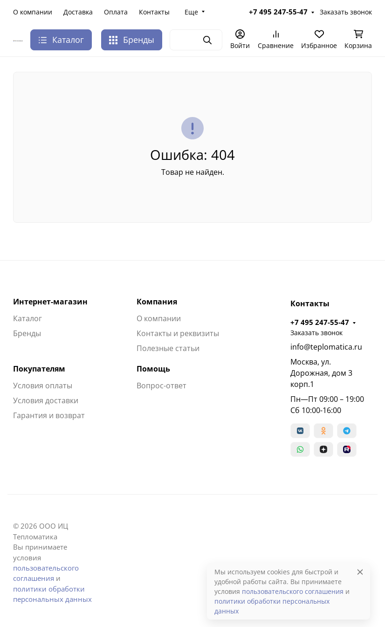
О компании (32, 11)
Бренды (131, 39)
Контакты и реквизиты (178, 333)
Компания (157, 301)
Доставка (78, 11)
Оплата (116, 11)
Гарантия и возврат (49, 415)
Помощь (153, 368)
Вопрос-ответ (161, 385)
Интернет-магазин (50, 301)
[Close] (360, 572)
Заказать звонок (346, 11)
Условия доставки (45, 400)
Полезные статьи (168, 348)
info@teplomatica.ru (326, 347)
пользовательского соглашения (293, 591)
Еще (191, 11)
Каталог (27, 318)
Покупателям (39, 368)
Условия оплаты (42, 385)
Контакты (154, 11)
